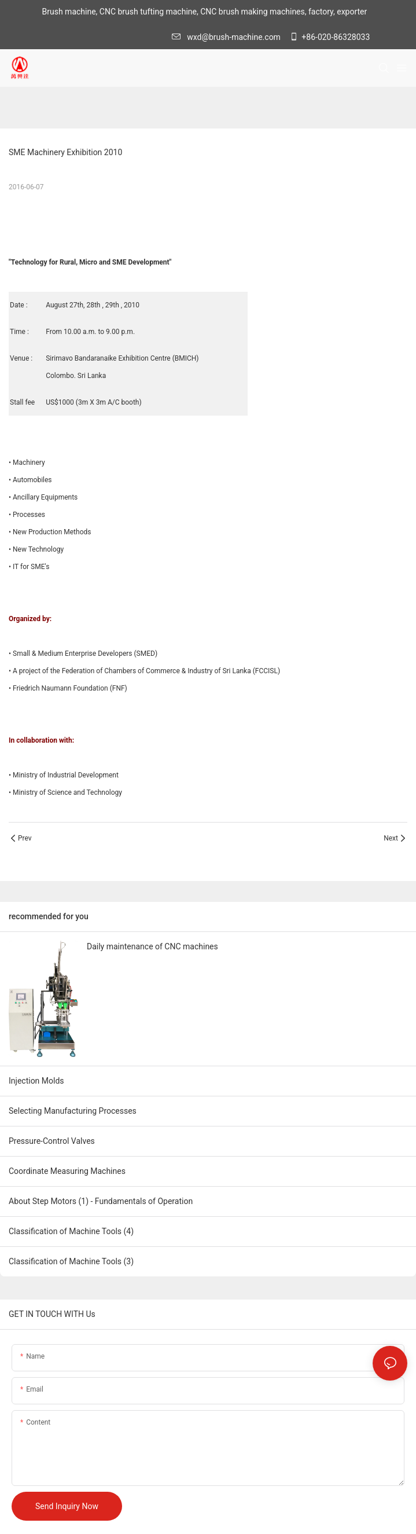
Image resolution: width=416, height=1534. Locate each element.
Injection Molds (36, 1080)
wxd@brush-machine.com (229, 37)
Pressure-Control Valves (52, 1141)
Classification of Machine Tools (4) (71, 1231)
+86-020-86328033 (329, 37)
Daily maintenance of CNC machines (152, 946)
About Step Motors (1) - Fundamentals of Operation (101, 1201)
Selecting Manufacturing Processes (73, 1110)
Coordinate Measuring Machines (67, 1171)
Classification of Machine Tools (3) (71, 1261)
